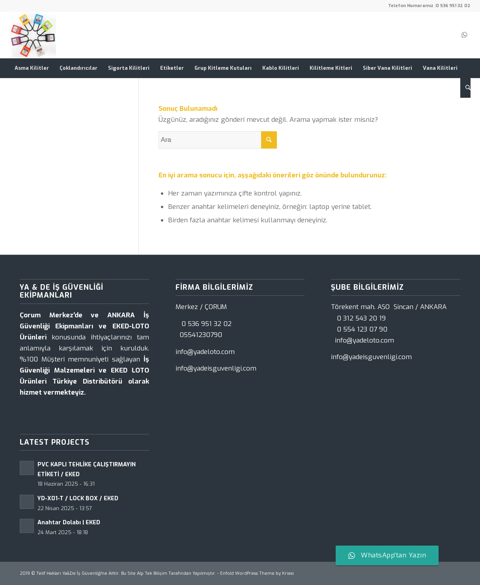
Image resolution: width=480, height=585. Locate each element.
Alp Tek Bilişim (152, 573)
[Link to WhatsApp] (465, 35)
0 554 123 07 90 (362, 329)
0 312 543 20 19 (361, 318)
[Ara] (465, 88)
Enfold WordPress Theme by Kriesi (257, 573)
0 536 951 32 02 (453, 6)
